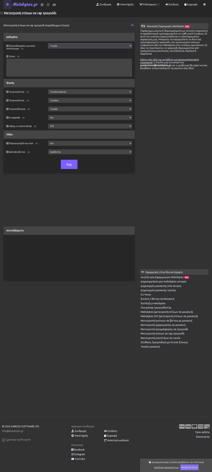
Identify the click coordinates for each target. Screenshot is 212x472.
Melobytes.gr (25, 4)
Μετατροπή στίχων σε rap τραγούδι (162, 333)
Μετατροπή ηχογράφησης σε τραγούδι (164, 329)
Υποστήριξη (125, 4)
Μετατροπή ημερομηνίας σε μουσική (163, 324)
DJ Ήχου (146, 294)
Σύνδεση (172, 4)
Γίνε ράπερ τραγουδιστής (156, 307)
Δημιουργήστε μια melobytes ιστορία (163, 281)
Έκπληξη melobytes (153, 303)
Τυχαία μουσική (150, 346)
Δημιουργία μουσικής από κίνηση (161, 285)
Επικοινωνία (203, 436)
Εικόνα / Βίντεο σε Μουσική (157, 298)
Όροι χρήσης (202, 432)
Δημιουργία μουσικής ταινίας (158, 290)
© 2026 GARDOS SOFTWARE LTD (20, 426)
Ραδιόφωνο (150, 4)
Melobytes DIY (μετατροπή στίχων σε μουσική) (169, 316)
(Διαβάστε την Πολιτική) (191, 462)
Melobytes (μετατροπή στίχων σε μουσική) (167, 311)
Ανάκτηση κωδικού (116, 440)
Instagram (78, 454)
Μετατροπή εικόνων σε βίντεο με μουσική (166, 320)
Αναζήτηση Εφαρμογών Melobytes (165, 277)
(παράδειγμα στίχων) (57, 25)
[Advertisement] (69, 201)
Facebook (78, 449)
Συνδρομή (103, 4)
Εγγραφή (190, 4)
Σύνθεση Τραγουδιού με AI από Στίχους (164, 342)
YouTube (78, 459)
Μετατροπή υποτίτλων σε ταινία (160, 337)
